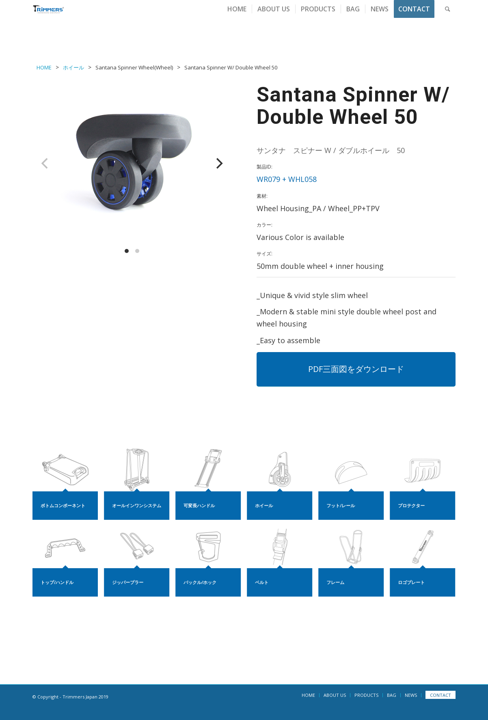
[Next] (218, 163)
